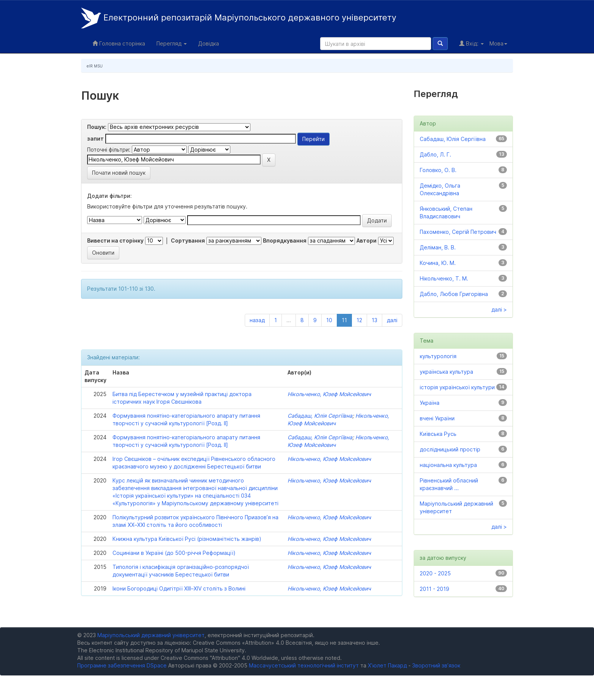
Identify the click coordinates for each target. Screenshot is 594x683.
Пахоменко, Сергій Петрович (458, 232)
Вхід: (471, 43)
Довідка (208, 43)
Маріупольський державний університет (151, 635)
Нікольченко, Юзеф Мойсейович (329, 394)
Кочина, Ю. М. (438, 263)
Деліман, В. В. (438, 247)
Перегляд (171, 43)
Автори (366, 240)
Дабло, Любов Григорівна (454, 294)
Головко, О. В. (438, 170)
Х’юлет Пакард (387, 665)
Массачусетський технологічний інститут (304, 665)
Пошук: (96, 127)
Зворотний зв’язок (436, 665)
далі (392, 320)
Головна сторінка (118, 43)
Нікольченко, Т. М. (444, 278)
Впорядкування (284, 240)
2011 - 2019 (434, 589)
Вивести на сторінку (115, 240)
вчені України (437, 418)
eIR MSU (95, 66)
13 (374, 320)
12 (359, 320)
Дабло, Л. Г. (435, 154)
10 (329, 320)
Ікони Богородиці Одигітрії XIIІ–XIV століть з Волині (179, 588)
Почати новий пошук (118, 172)
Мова (498, 43)
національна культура (448, 465)
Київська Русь (438, 434)
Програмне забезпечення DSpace (122, 665)
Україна (429, 402)
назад (257, 320)
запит (95, 138)
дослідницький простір (450, 449)
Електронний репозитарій (238, 18)
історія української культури (457, 387)
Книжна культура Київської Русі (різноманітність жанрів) (187, 539)
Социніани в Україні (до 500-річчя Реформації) (174, 553)
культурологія (438, 356)
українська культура (446, 371)
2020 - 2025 (435, 573)
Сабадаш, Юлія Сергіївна (320, 415)
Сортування (188, 240)
